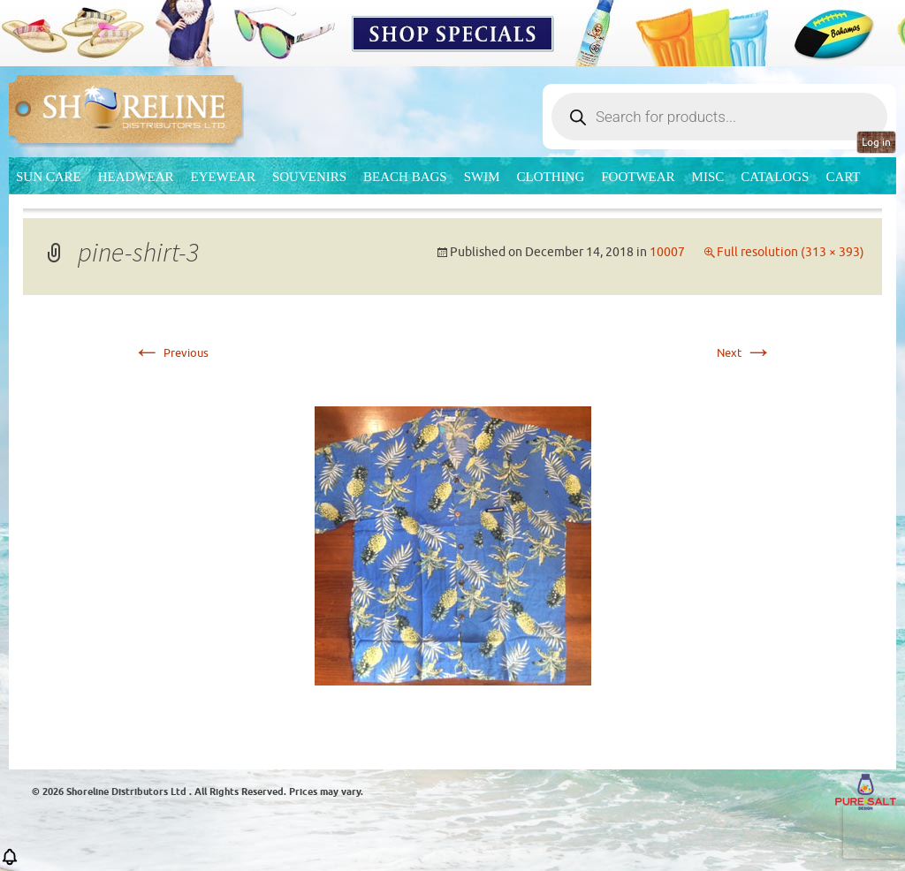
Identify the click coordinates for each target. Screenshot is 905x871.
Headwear (136, 177)
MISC (708, 177)
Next (744, 352)
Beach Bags (405, 177)
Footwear (637, 177)
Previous (171, 352)
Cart (842, 177)
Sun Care (48, 177)
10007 (667, 252)
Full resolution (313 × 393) (790, 252)
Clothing (551, 177)
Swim (482, 177)
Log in (876, 142)
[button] (9, 862)
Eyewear (223, 177)
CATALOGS (775, 177)
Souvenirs (309, 177)
